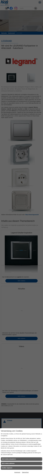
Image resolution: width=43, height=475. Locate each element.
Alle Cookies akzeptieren (9, 459)
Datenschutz (25, 472)
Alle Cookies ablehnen (8, 463)
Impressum (17, 472)
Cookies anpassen (7, 468)
